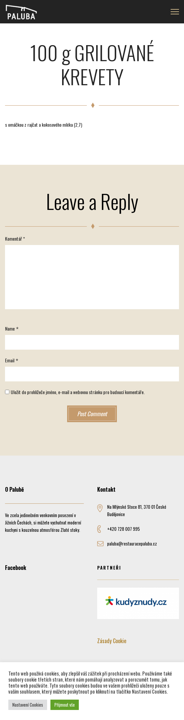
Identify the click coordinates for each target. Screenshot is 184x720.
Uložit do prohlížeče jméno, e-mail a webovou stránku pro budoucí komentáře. (78, 391)
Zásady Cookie (111, 641)
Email (9, 360)
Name (10, 328)
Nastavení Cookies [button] (27, 704)
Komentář (15, 238)
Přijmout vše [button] (64, 704)
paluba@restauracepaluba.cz (132, 543)
